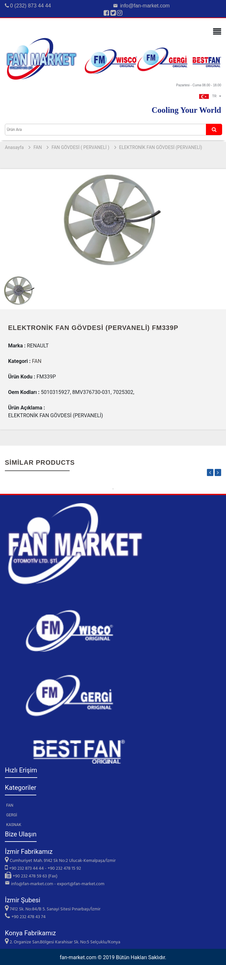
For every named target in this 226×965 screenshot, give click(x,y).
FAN (37, 147)
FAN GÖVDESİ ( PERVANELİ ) (80, 147)
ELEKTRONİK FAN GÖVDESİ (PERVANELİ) (160, 147)
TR (210, 96)
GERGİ (11, 815)
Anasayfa (14, 147)
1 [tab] (113, 489)
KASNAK (13, 824)
